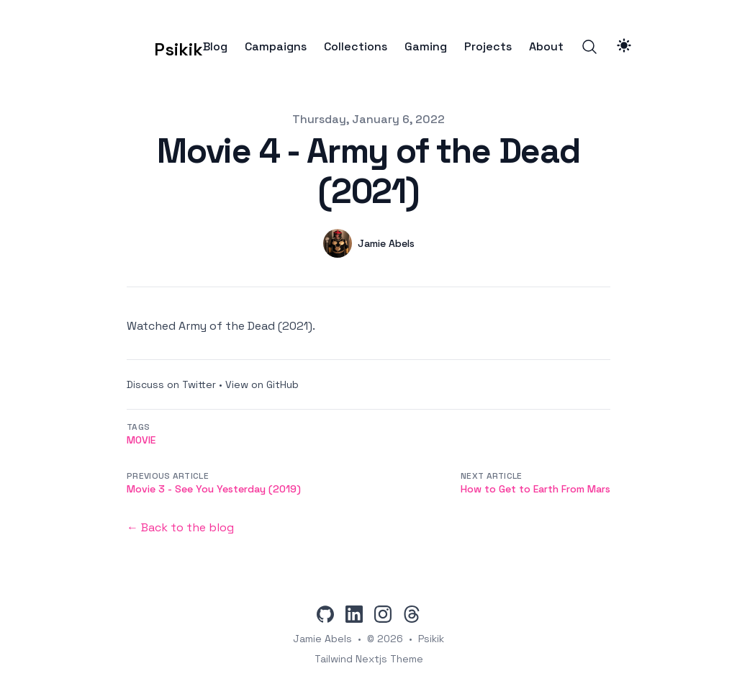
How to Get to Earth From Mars (535, 488)
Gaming (425, 47)
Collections (355, 47)
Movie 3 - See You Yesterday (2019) (214, 488)
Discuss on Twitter (171, 384)
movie (141, 439)
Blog (215, 47)
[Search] (589, 46)
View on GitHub (262, 384)
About (546, 47)
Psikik (431, 638)
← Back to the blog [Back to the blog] (180, 527)
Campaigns (276, 47)
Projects (488, 47)
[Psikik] (156, 47)
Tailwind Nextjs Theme (369, 658)
